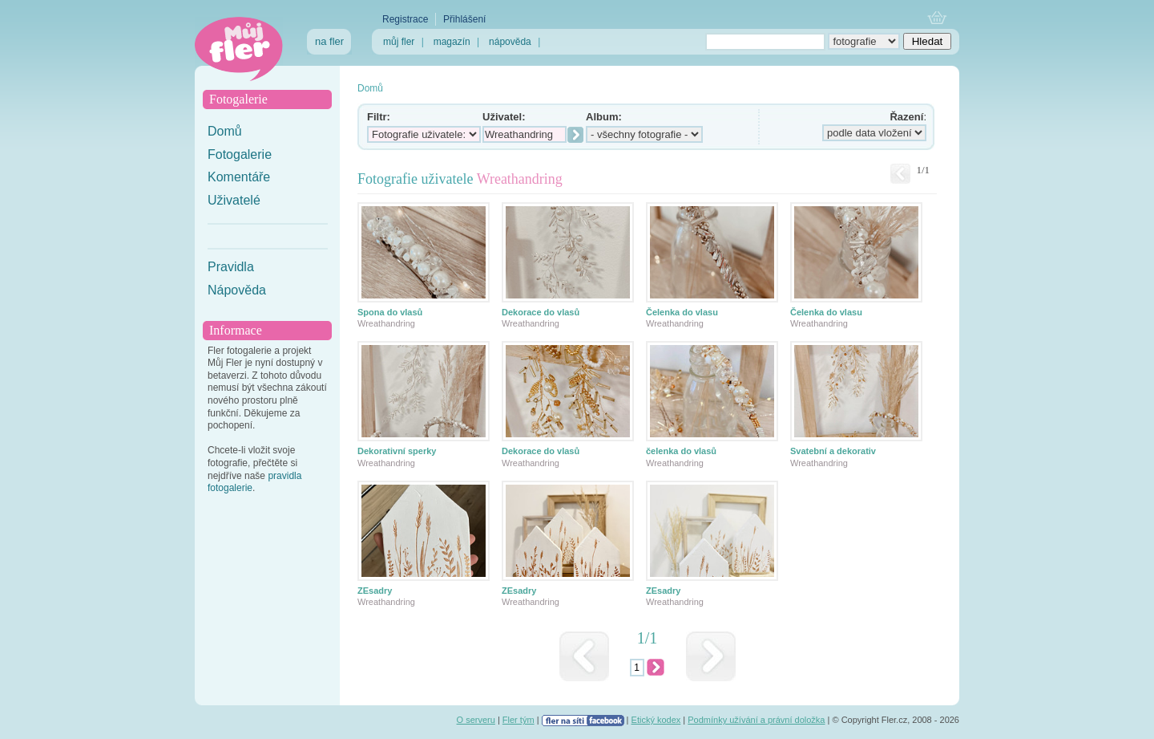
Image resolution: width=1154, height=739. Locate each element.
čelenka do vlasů (681, 451)
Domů (225, 131)
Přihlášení (464, 19)
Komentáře (239, 177)
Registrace (405, 19)
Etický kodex (656, 720)
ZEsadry (374, 590)
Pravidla (231, 267)
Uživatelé (234, 200)
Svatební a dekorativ (833, 451)
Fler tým (518, 720)
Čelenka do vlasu (682, 312)
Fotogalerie (240, 154)
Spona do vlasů (389, 312)
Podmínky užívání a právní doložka (756, 720)
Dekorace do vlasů (540, 312)
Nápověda (237, 290)
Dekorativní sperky (396, 451)
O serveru (476, 720)
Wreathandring (386, 323)
